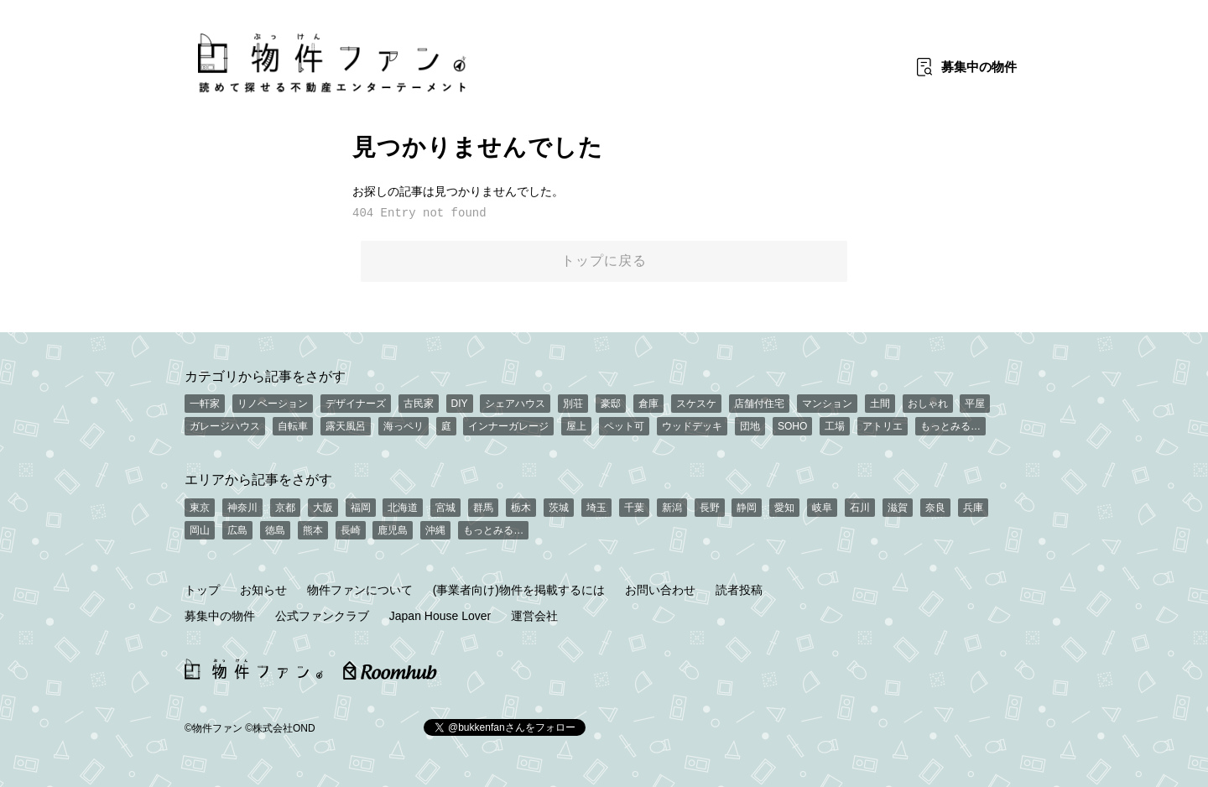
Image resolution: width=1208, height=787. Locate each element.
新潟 (672, 507)
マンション (827, 403)
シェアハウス (515, 403)
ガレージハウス (225, 426)
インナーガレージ (508, 426)
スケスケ (696, 403)
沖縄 (435, 530)
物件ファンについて (360, 590)
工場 (835, 426)
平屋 (975, 403)
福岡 (361, 507)
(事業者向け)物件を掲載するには (519, 590)
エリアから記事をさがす (258, 479)
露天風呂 (345, 426)
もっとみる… (950, 426)
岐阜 (822, 507)
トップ (202, 590)
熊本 (313, 530)
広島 (237, 530)
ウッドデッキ (692, 426)
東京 (200, 507)
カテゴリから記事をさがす (265, 375)
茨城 (559, 507)
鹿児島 (393, 530)
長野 (710, 507)
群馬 (483, 507)
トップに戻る (604, 260)
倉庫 (648, 403)
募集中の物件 (220, 616)
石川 (860, 507)
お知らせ (263, 590)
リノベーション (272, 403)
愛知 (784, 507)
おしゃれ (928, 403)
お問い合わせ (660, 590)
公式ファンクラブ (322, 616)
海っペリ (403, 426)
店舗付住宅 (759, 403)
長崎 (351, 530)
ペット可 (624, 426)
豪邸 (611, 403)
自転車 (293, 426)
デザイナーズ (355, 403)
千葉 (634, 507)
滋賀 (898, 507)
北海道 (403, 507)
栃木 (521, 507)
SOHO (792, 426)
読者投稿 (739, 590)
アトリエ (882, 426)
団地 (750, 426)
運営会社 (534, 616)
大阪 (323, 507)
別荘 (573, 403)
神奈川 (242, 507)
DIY (459, 403)
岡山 (200, 530)
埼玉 (596, 507)
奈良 (935, 507)
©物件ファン (213, 728)
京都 (285, 507)
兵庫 (973, 507)
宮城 (445, 507)
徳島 (275, 530)
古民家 (419, 403)
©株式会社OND (280, 728)
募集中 (979, 67)
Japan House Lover (440, 616)
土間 (880, 403)
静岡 (747, 507)
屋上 (576, 426)
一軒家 (205, 403)
